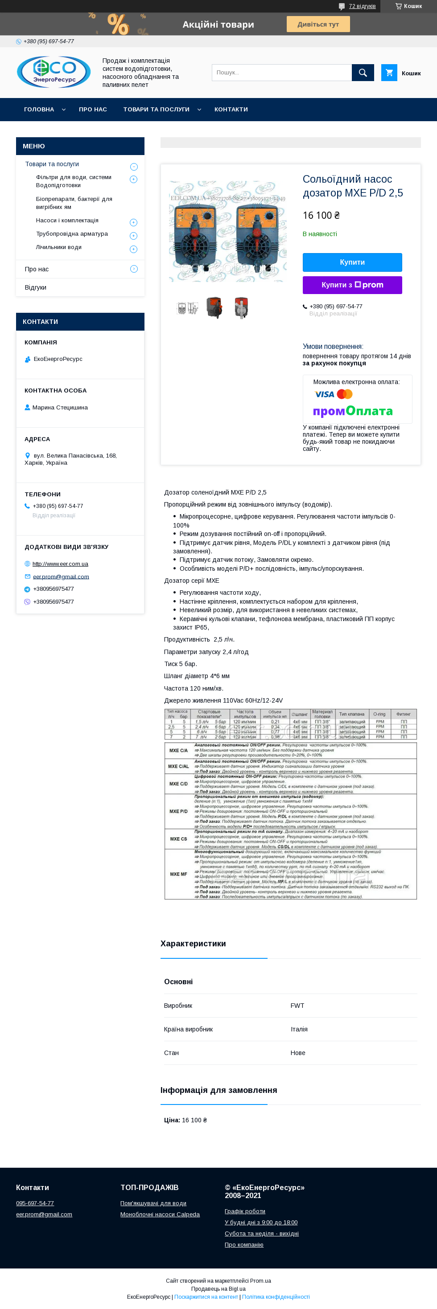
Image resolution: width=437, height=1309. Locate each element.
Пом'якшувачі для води (153, 1203)
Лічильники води (59, 247)
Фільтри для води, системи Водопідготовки (73, 181)
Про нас (93, 109)
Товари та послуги (156, 109)
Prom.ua (260, 1281)
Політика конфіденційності (276, 1297)
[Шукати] (363, 72)
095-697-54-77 (35, 1203)
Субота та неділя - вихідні (262, 1233)
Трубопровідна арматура (72, 233)
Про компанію (244, 1244)
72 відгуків (362, 6)
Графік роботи (245, 1211)
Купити (352, 262)
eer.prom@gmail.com (61, 576)
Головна (39, 109)
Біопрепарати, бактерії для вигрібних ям (74, 203)
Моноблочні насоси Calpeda (160, 1214)
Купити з (352, 285)
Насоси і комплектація (67, 220)
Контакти (231, 109)
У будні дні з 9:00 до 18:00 (261, 1222)
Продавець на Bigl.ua (218, 1289)
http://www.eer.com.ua (60, 563)
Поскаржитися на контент (206, 1297)
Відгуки (35, 287)
